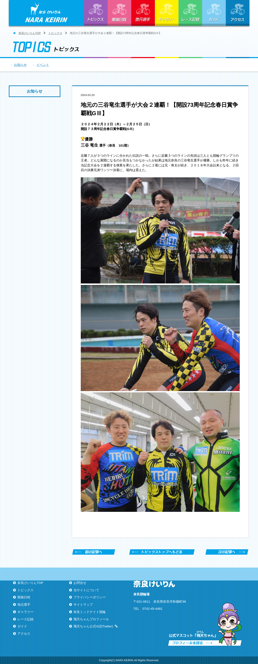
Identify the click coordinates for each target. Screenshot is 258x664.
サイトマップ (83, 604)
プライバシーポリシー (89, 597)
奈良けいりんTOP (29, 33)
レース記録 (190, 13)
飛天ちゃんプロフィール (91, 619)
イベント (42, 65)
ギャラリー (167, 13)
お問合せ (79, 583)
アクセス (237, 13)
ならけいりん (46, 13)
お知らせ (20, 65)
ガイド (214, 13)
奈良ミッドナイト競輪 (89, 612)
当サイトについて (86, 590)
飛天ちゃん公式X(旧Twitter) (93, 626)
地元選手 (143, 13)
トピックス (96, 13)
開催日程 (119, 13)
